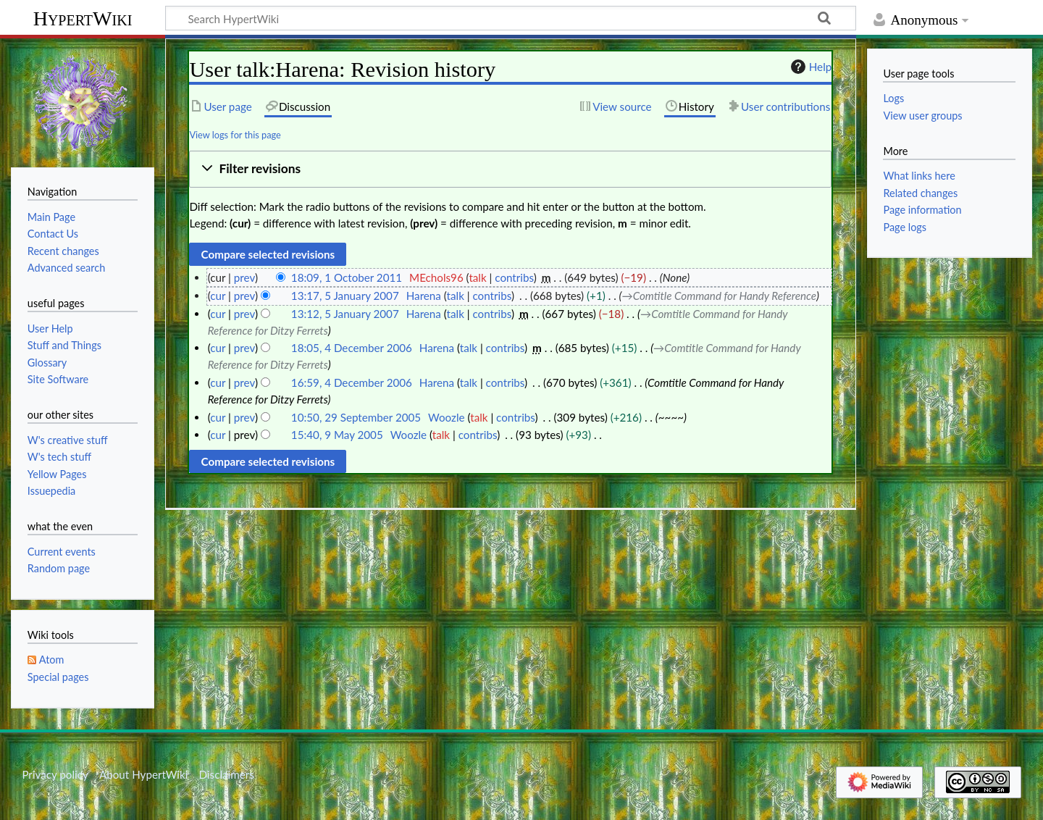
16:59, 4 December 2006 (351, 382)
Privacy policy (55, 774)
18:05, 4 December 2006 (351, 347)
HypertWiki (83, 18)
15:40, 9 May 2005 (337, 434)
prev (244, 277)
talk (477, 277)
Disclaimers (226, 774)
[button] (510, 169)
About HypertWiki (143, 774)
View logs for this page (234, 135)
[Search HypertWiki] (510, 18)
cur (217, 295)
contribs (514, 277)
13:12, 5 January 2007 (345, 313)
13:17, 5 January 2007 (345, 295)
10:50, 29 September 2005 (356, 417)
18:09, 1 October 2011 (346, 277)
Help (809, 66)
